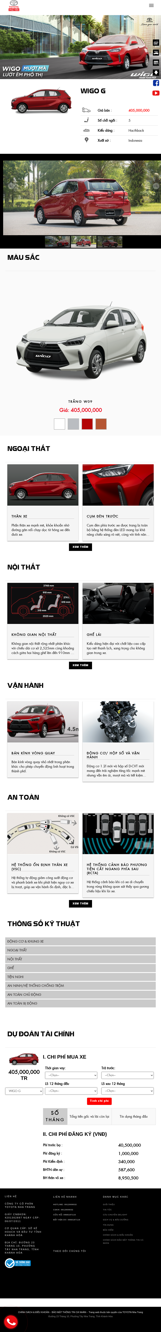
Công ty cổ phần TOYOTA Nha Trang (20, 1205)
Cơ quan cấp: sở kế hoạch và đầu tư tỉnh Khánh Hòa (23, 1231)
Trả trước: (108, 1068)
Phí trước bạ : (52, 1145)
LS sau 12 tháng (113, 1083)
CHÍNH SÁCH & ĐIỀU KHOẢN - (34, 1312)
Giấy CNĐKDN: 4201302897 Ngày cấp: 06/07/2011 (22, 1217)
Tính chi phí (99, 1101)
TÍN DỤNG (108, 1225)
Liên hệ (11, 1196)
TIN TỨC (107, 1210)
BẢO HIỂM (108, 1230)
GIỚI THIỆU (109, 1204)
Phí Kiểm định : (54, 1161)
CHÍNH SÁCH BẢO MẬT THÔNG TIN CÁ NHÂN (123, 1241)
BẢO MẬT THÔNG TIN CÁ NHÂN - (70, 1312)
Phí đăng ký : (52, 1153)
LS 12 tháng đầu (57, 1083)
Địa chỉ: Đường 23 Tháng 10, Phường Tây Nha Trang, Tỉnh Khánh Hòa (22, 1247)
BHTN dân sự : (53, 1169)
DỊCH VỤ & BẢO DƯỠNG (116, 1220)
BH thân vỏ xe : (54, 1177)
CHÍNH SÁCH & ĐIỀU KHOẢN (118, 1235)
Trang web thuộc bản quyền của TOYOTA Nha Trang (116, 1312)
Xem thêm (80, 547)
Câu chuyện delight (115, 1215)
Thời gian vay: (55, 1068)
